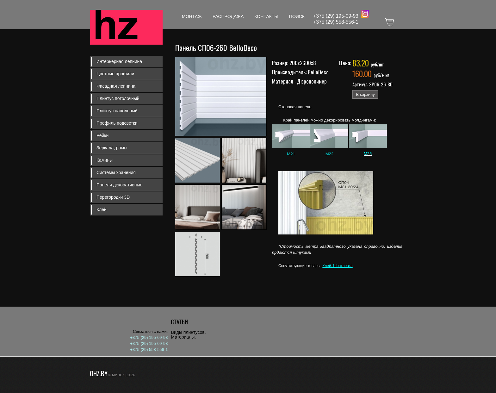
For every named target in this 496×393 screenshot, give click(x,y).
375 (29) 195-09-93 (337, 16)
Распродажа (228, 16)
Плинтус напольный (117, 110)
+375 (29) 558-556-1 (335, 22)
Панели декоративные (119, 184)
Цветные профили (115, 73)
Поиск (297, 16)
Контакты (266, 16)
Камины (104, 160)
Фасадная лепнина (115, 86)
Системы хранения (116, 172)
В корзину (365, 94)
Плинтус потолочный (118, 98)
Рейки (102, 135)
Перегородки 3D (113, 197)
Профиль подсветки (117, 123)
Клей (101, 209)
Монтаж (192, 16)
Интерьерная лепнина (119, 61)
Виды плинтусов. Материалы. (188, 335)
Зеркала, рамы (111, 147)
